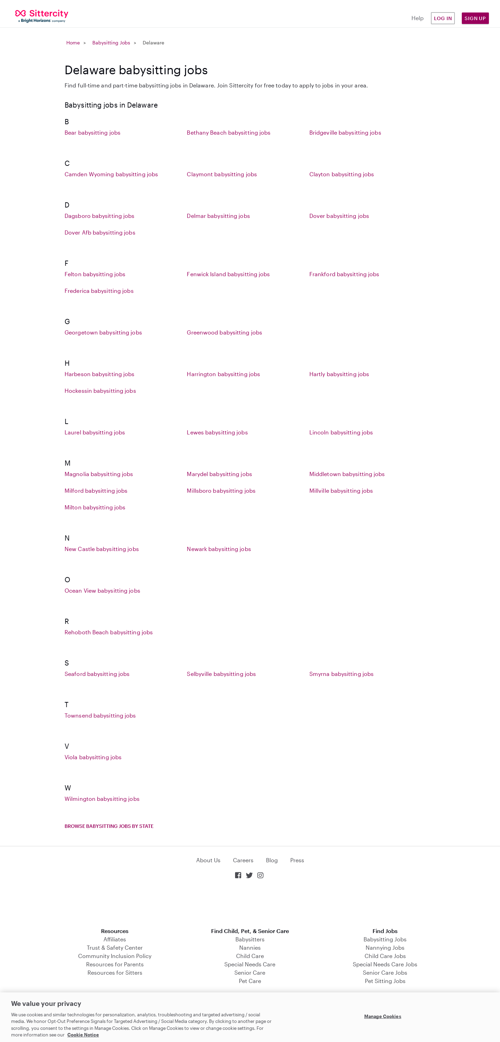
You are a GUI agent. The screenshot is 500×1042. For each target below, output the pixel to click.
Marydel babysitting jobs (219, 474)
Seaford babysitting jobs (97, 673)
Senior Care (249, 972)
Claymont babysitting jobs (222, 174)
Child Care (250, 955)
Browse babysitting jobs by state (109, 826)
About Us (208, 860)
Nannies (250, 947)
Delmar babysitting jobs (218, 215)
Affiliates (114, 939)
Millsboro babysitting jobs (221, 490)
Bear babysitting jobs (92, 132)
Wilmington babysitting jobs (102, 798)
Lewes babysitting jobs (217, 432)
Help (417, 18)
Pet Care (250, 980)
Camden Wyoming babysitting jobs (111, 174)
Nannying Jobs (385, 947)
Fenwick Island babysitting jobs (228, 274)
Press (297, 860)
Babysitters (250, 939)
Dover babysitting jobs (339, 215)
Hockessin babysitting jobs (100, 390)
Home (73, 42)
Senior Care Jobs (385, 972)
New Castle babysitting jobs (102, 548)
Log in (443, 18)
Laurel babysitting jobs (95, 432)
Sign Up (475, 18)
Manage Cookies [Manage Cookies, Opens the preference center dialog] (382, 1016)
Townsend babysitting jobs (100, 715)
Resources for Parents (115, 964)
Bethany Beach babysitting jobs (228, 132)
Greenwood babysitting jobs (224, 332)
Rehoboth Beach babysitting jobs (109, 632)
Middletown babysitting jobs (347, 474)
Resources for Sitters (115, 972)
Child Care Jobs (385, 955)
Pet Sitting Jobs (385, 980)
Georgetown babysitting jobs (103, 332)
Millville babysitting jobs (341, 490)
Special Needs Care (249, 964)
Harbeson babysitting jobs (100, 374)
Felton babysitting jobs (95, 274)
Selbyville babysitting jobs (221, 673)
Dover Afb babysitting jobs (100, 232)
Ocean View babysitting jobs (102, 590)
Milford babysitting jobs (96, 490)
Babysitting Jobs (111, 42)
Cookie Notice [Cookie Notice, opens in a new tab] (83, 1034)
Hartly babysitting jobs (339, 374)
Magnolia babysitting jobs (99, 474)
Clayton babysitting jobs (341, 174)
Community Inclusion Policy (114, 955)
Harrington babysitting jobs (223, 374)
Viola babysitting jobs (93, 757)
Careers (243, 860)
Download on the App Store (250, 904)
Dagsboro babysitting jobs (100, 215)
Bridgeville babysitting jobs (345, 132)
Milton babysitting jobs (95, 507)
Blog (272, 860)
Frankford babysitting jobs (344, 274)
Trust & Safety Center (115, 947)
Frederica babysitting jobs (99, 290)
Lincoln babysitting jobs (341, 432)
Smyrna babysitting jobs (341, 673)
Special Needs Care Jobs (385, 964)
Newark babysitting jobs (219, 548)
